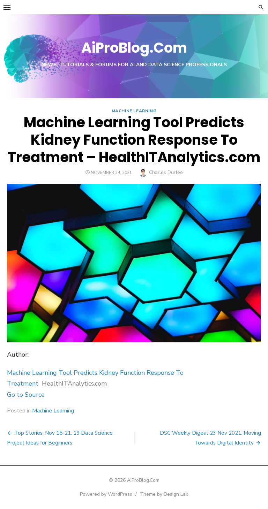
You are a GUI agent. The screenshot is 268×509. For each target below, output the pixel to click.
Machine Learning (134, 111)
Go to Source (26, 394)
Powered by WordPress (106, 494)
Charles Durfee (166, 172)
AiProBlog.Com (134, 48)
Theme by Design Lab (164, 494)
